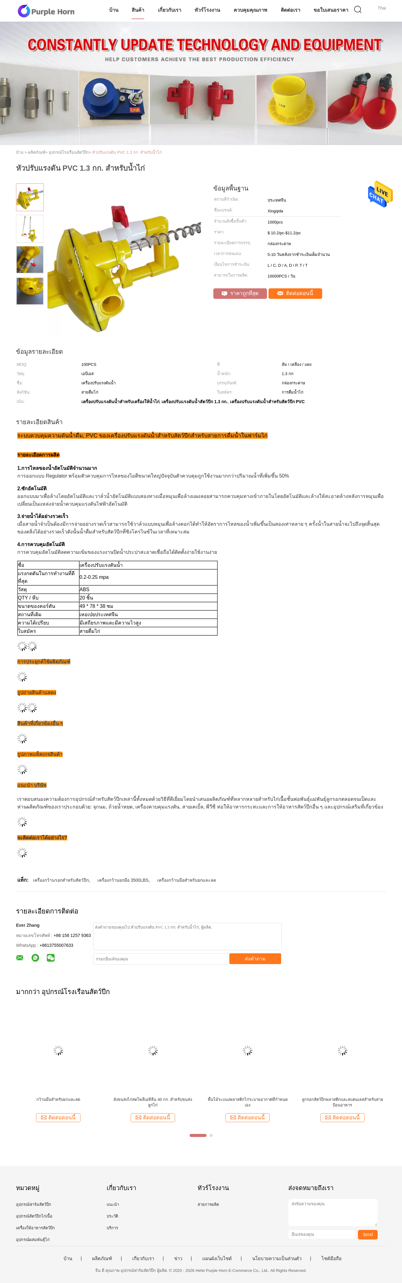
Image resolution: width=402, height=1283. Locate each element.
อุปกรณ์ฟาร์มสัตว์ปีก (33, 1204)
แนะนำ (113, 1204)
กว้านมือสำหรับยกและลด (58, 1099)
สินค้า (138, 10)
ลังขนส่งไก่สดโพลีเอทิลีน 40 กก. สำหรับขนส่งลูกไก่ (152, 1102)
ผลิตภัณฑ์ (102, 1258)
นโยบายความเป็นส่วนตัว (277, 1258)
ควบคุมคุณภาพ (250, 10)
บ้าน (113, 10)
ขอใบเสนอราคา (331, 10)
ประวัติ (112, 1216)
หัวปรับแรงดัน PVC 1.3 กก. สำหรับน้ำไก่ (127, 152)
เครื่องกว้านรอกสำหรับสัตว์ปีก (61, 880)
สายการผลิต (208, 1204)
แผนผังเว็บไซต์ (217, 1258)
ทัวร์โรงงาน (207, 10)
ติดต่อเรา (290, 10)
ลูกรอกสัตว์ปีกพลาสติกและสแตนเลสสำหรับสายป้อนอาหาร (342, 1102)
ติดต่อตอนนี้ (295, 293)
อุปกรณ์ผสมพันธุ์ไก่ (33, 1239)
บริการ (112, 1228)
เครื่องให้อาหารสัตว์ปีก (35, 1228)
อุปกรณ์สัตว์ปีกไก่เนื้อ (34, 1216)
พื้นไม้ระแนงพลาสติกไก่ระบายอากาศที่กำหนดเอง (248, 1102)
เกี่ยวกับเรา (169, 10)
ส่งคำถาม (255, 958)
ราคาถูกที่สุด (240, 293)
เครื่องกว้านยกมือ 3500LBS (123, 880)
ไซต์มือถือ (332, 1258)
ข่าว (178, 1258)
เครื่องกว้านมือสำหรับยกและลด (186, 880)
